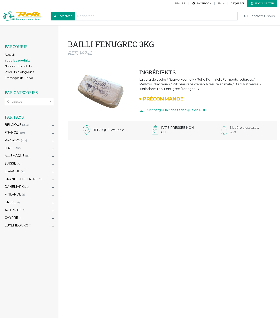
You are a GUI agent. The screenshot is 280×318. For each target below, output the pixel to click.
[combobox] (29, 101)
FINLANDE (15, 194)
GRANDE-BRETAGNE (23, 179)
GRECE (12, 202)
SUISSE (13, 163)
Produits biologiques (19, 72)
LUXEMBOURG (18, 225)
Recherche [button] (64, 16)
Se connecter (262, 3)
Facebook (201, 3)
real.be (180, 3)
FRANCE (15, 132)
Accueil (10, 54)
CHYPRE (13, 217)
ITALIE (13, 148)
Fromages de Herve (19, 78)
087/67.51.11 (237, 3)
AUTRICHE (15, 210)
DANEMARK (17, 187)
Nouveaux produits (18, 66)
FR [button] (219, 3)
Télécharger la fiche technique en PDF (173, 110)
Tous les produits (17, 60)
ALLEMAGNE (17, 156)
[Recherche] (156, 16)
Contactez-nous (259, 16)
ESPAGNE (15, 171)
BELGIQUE (17, 125)
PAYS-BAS (16, 140)
